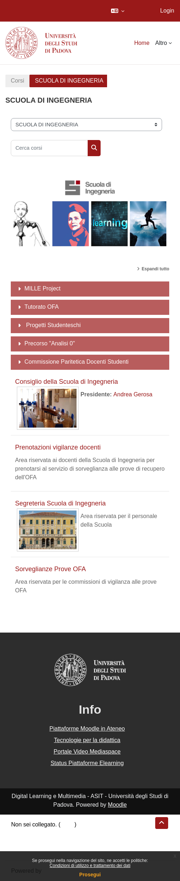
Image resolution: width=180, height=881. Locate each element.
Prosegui (90, 874)
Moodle (117, 805)
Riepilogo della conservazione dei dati (59, 833)
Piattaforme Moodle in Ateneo (87, 729)
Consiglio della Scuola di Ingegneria (66, 381)
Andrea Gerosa (133, 394)
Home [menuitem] (141, 43)
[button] (118, 11)
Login (167, 11)
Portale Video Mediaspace (87, 752)
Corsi (17, 81)
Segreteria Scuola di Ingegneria (60, 503)
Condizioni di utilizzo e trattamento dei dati (90, 865)
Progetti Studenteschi (52, 325)
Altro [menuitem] (161, 43)
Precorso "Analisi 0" (49, 343)
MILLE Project (42, 288)
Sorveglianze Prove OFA (50, 569)
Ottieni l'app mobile (35, 850)
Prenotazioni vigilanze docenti (58, 447)
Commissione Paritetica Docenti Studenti (76, 362)
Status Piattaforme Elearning (87, 763)
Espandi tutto (155, 268)
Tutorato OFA (41, 307)
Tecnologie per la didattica (87, 740)
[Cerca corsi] (49, 148)
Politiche (22, 842)
